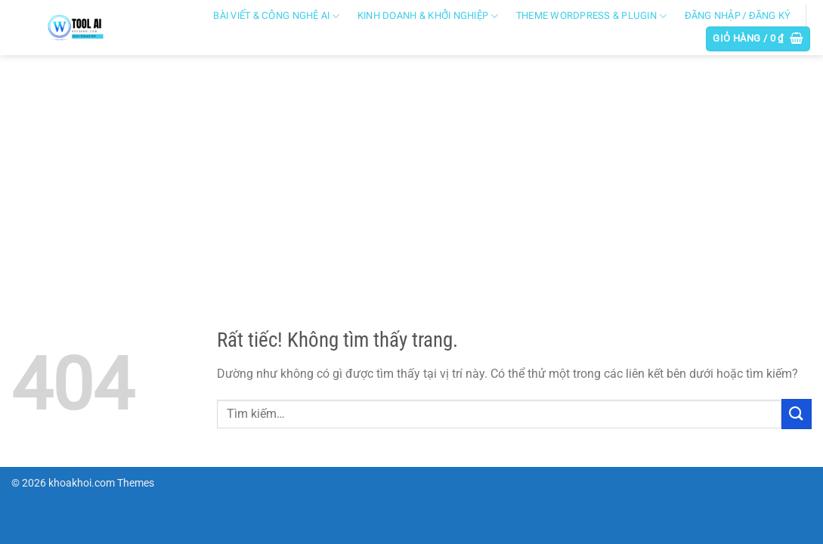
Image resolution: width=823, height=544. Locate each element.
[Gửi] (796, 413)
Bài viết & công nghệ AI (276, 16)
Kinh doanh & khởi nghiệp (428, 16)
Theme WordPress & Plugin (591, 16)
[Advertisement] (411, 168)
